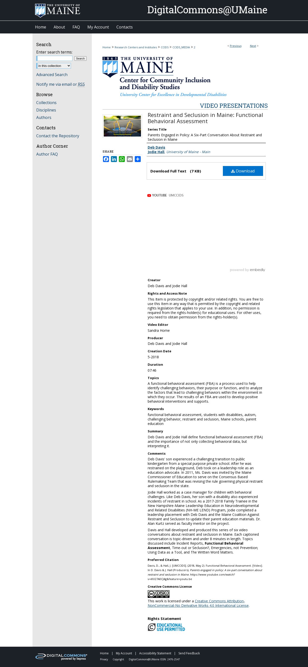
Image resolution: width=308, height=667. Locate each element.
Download (243, 171)
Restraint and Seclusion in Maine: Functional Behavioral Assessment (205, 118)
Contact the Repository (57, 136)
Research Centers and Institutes (136, 47)
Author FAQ (47, 154)
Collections (46, 102)
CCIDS (165, 47)
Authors (43, 117)
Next (253, 46)
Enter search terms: (54, 52)
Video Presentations (234, 106)
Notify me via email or (60, 84)
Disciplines (46, 110)
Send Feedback (189, 653)
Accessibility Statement (155, 653)
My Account (124, 653)
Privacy (104, 659)
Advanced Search (52, 74)
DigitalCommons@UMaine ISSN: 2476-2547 (154, 659)
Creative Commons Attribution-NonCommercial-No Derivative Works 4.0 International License (198, 603)
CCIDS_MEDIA (181, 47)
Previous (235, 46)
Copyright (119, 659)
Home (107, 47)
